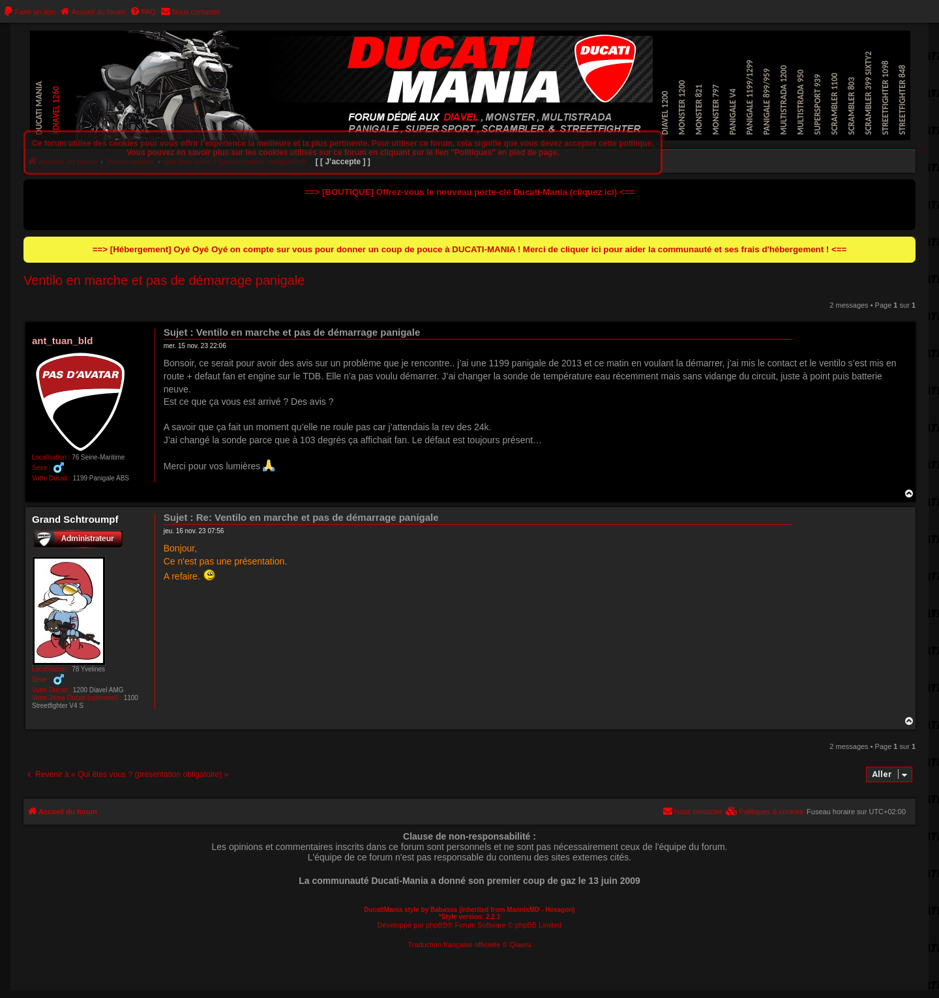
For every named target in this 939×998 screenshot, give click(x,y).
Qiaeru (520, 944)
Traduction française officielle (454, 944)
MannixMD (523, 909)
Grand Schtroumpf (75, 519)
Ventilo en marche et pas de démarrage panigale (164, 280)
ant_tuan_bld (62, 340)
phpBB (436, 925)
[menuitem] (29, 12)
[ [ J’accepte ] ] (343, 161)
